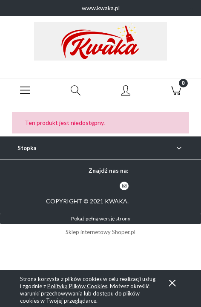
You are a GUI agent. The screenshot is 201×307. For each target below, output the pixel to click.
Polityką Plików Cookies (77, 286)
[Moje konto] (125, 91)
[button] (25, 89)
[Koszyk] (176, 89)
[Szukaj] (75, 89)
